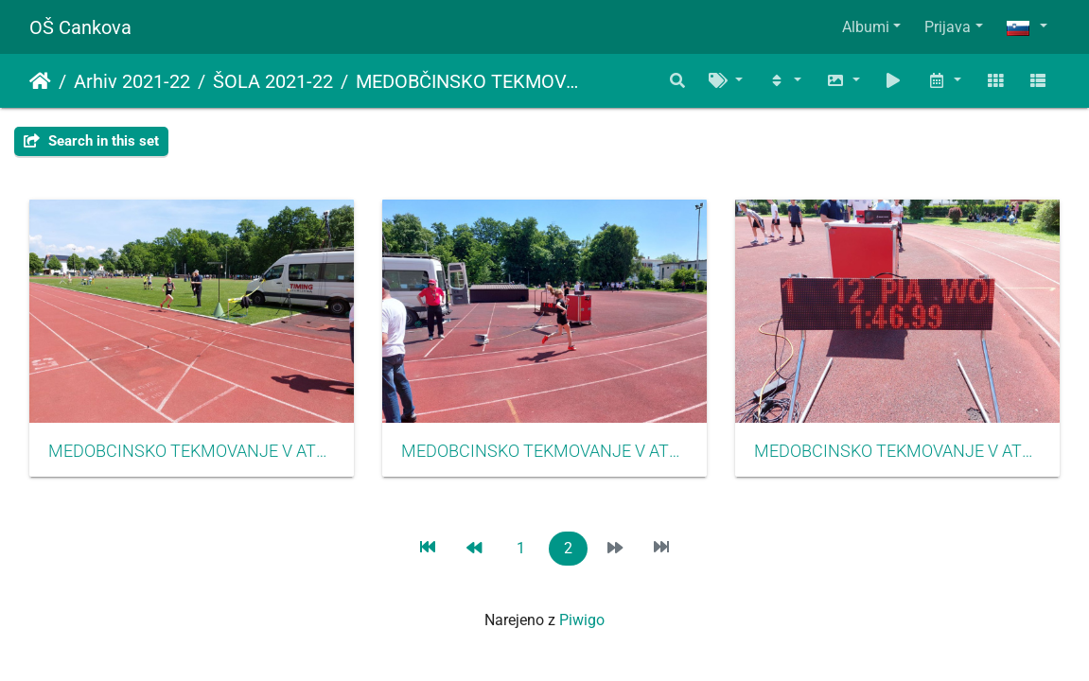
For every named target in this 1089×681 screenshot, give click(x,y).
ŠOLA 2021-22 (273, 81)
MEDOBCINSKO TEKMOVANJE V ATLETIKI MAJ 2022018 (897, 451)
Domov (40, 81)
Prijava (947, 27)
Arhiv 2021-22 (132, 81)
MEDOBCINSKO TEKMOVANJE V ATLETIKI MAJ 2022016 (191, 451)
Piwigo (582, 620)
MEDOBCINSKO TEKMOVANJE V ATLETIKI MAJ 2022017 (544, 451)
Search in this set (91, 140)
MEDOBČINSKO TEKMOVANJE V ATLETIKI (472, 81)
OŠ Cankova (80, 27)
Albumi (865, 27)
